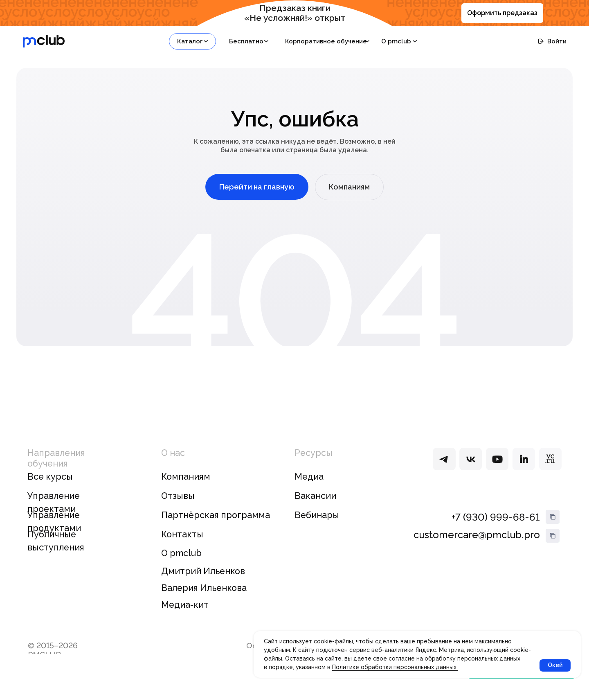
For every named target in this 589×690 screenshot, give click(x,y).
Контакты (182, 534)
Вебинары (316, 515)
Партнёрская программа (215, 515)
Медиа (309, 476)
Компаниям (185, 476)
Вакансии (315, 496)
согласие (402, 658)
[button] (192, 41)
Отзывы (178, 496)
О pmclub (181, 553)
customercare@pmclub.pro (477, 535)
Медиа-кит (185, 605)
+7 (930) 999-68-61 (496, 517)
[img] (444, 459)
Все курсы (50, 476)
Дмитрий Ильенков (203, 571)
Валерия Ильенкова (204, 588)
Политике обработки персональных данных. (395, 667)
